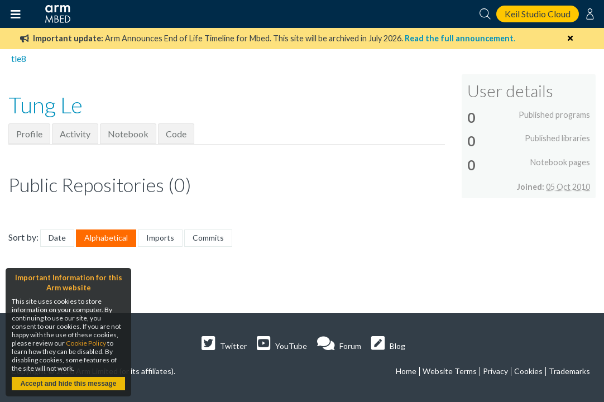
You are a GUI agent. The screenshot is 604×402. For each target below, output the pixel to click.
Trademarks (569, 371)
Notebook (128, 133)
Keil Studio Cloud (538, 13)
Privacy (495, 371)
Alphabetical (106, 237)
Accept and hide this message (68, 383)
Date (57, 237)
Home (406, 371)
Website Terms (450, 371)
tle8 (18, 58)
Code (176, 133)
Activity (75, 133)
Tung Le (45, 105)
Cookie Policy (86, 343)
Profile (29, 133)
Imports (160, 237)
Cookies (528, 371)
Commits (208, 237)
